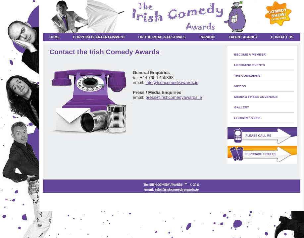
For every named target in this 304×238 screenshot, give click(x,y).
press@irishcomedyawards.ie (173, 97)
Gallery (241, 107)
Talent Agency (243, 37)
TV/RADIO (207, 37)
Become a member (250, 54)
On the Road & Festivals (162, 37)
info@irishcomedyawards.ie (171, 82)
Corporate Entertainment (99, 37)
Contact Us (282, 37)
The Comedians (247, 75)
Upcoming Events (249, 65)
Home (54, 37)
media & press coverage (256, 97)
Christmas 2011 (247, 118)
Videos (240, 86)
